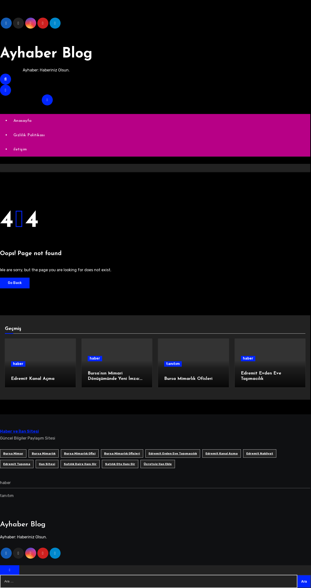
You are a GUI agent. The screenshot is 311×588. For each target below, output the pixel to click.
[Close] (9, 570)
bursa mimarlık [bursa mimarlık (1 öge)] (43, 453)
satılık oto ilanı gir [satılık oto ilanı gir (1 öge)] (120, 464)
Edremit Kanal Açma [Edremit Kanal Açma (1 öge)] (221, 453)
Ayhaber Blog (47, 53)
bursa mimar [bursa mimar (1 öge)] (13, 453)
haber (18, 364)
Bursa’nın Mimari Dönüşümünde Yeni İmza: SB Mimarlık (114, 378)
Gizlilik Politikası (29, 135)
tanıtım (173, 364)
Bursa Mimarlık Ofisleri (188, 378)
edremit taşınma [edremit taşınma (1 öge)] (16, 464)
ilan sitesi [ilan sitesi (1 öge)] (47, 464)
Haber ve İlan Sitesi (19, 431)
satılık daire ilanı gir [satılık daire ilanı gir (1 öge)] (80, 464)
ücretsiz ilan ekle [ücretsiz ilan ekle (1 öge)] (158, 464)
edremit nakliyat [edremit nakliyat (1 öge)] (259, 453)
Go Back (15, 283)
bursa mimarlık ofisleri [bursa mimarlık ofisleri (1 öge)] (122, 453)
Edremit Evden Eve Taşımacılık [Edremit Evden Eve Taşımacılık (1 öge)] (173, 453)
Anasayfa (22, 121)
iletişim (20, 149)
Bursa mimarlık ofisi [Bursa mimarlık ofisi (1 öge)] (80, 453)
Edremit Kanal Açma (32, 378)
